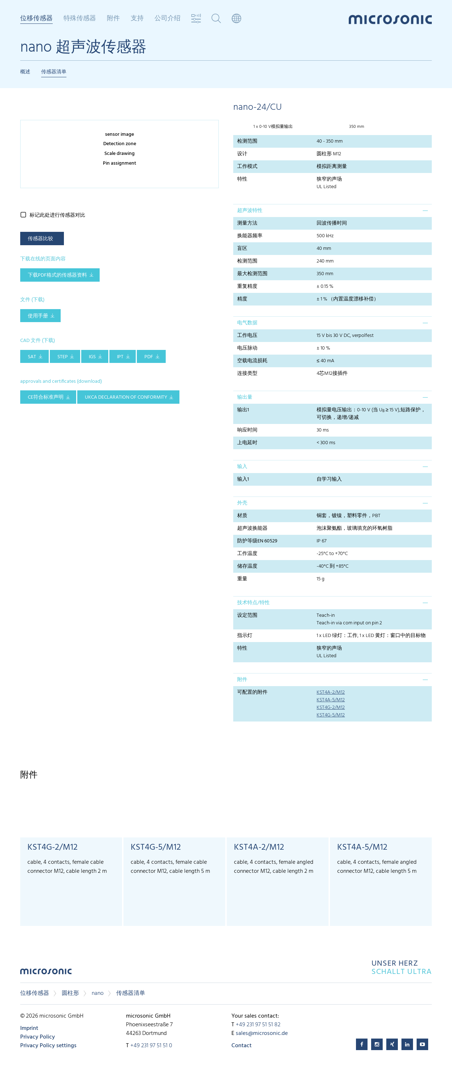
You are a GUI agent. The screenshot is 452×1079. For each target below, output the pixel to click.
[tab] (332, 210)
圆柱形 (70, 993)
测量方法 (247, 223)
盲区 (242, 248)
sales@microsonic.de (262, 1033)
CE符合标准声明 (46, 397)
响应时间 (247, 430)
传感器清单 (53, 72)
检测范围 (247, 141)
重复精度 (247, 286)
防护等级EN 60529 (257, 541)
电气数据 (247, 323)
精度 (242, 299)
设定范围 (247, 615)
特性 (242, 179)
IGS (92, 357)
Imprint (29, 1028)
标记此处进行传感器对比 (57, 215)
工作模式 (247, 166)
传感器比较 (40, 239)
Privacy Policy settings (48, 1045)
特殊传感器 (80, 18)
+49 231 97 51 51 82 (258, 1025)
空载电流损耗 (252, 361)
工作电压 (247, 336)
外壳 (242, 503)
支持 (137, 18)
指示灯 (244, 636)
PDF (148, 357)
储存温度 (247, 566)
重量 (242, 579)
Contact (241, 1045)
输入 (242, 467)
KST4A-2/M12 (331, 692)
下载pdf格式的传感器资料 (57, 275)
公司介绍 (168, 18)
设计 (242, 154)
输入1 (243, 479)
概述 (25, 72)
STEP (62, 357)
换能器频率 (249, 236)
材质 (242, 516)
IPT (120, 357)
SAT (32, 357)
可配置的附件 (252, 692)
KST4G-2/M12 (331, 707)
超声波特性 (249, 210)
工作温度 (247, 554)
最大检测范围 (252, 274)
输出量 (244, 397)
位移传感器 (36, 19)
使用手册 (38, 316)
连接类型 (247, 373)
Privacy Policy (37, 1037)
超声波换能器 (252, 528)
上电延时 (247, 443)
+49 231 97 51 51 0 (151, 1045)
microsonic (45, 973)
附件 (113, 18)
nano (98, 993)
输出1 (243, 410)
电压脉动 (247, 348)
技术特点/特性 (253, 603)
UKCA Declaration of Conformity (126, 397)
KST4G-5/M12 (331, 715)
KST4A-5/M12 (331, 700)
